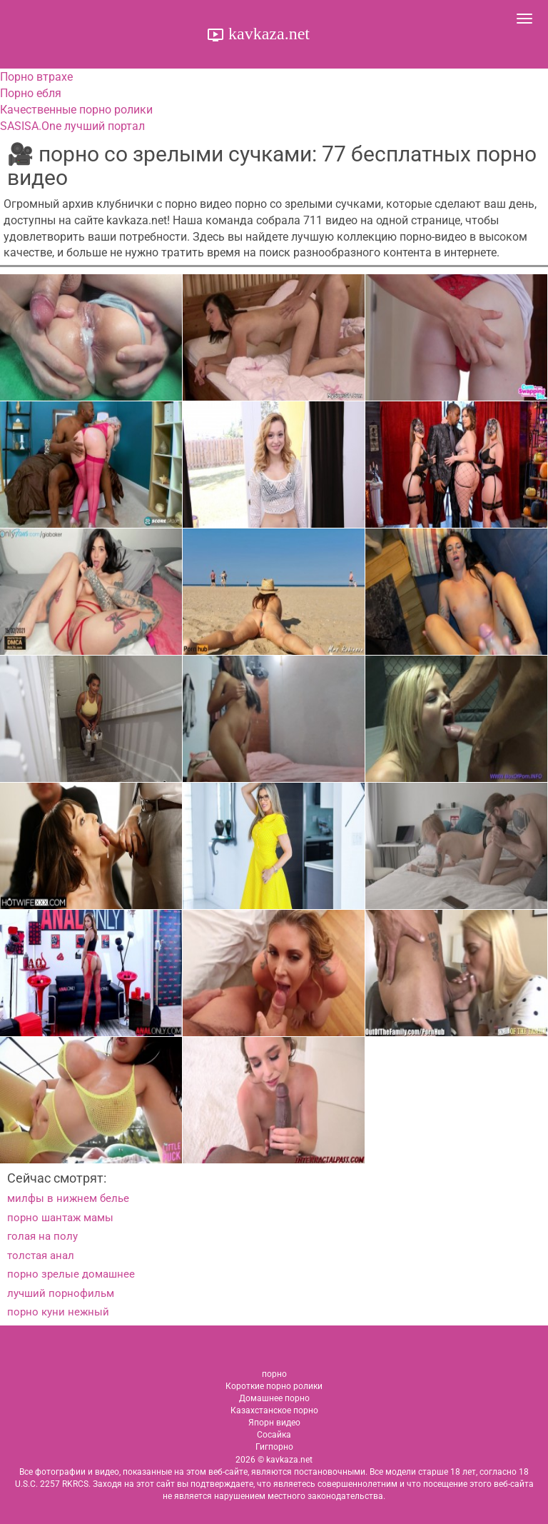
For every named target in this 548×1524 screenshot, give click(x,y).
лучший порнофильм (60, 1293)
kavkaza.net (267, 33)
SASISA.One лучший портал (72, 126)
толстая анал (40, 1255)
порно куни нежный (58, 1311)
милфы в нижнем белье (68, 1198)
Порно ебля (30, 93)
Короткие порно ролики (274, 1386)
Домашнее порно (274, 1398)
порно (274, 1374)
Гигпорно (274, 1447)
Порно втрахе (36, 77)
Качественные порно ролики (76, 109)
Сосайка (274, 1435)
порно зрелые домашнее (71, 1274)
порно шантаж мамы (60, 1217)
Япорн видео (274, 1423)
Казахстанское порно (274, 1410)
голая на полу (42, 1236)
